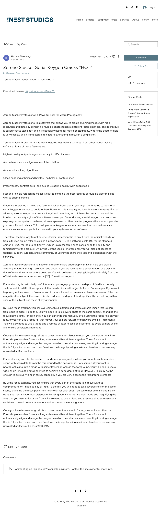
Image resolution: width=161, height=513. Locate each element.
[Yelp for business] (127, 7)
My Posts (22, 44)
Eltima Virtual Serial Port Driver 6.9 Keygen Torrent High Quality (139, 113)
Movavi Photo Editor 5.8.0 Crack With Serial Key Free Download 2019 (139, 125)
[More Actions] (117, 57)
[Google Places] (136, 7)
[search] (141, 44)
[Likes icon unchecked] (5, 447)
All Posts (8, 44)
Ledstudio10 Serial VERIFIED (140, 104)
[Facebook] (132, 7)
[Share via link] (21, 447)
